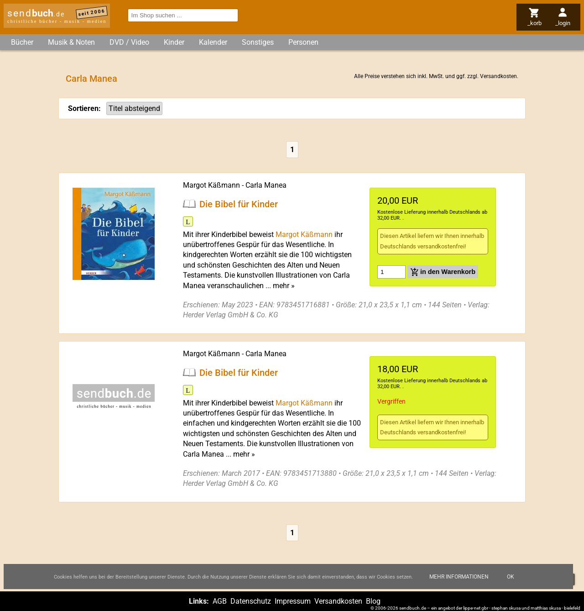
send (36, 13)
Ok (510, 577)
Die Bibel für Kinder (238, 203)
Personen (303, 42)
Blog (373, 601)
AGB (220, 601)
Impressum (293, 601)
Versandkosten (498, 76)
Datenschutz (250, 601)
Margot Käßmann (211, 185)
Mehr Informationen (459, 577)
